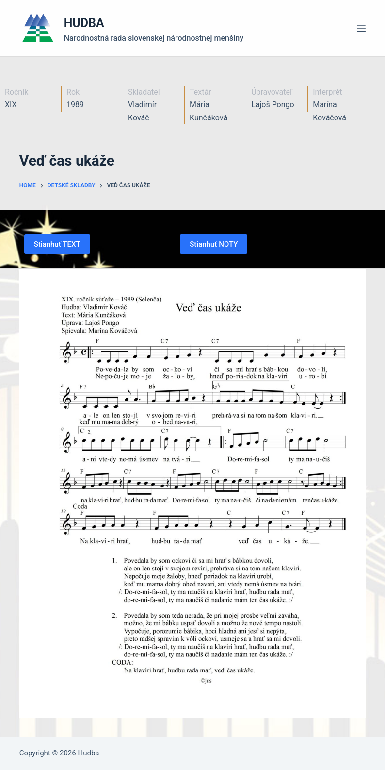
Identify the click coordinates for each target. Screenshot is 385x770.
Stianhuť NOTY (214, 244)
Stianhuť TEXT (57, 244)
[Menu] (361, 28)
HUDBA (84, 23)
